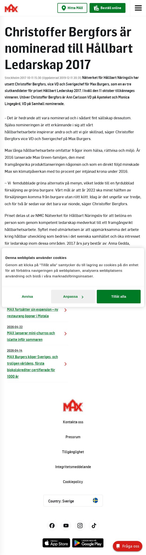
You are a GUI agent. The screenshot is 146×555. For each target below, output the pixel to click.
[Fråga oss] (127, 546)
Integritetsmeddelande (73, 466)
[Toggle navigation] (138, 8)
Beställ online (107, 8)
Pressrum (73, 437)
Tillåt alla (118, 296)
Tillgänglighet (73, 451)
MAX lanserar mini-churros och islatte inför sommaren (37, 333)
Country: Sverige (73, 500)
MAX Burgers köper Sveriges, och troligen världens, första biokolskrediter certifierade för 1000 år (37, 363)
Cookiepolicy (73, 481)
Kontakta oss (73, 422)
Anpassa (73, 296)
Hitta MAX (72, 8)
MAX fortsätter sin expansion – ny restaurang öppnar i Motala (37, 309)
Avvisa (27, 296)
